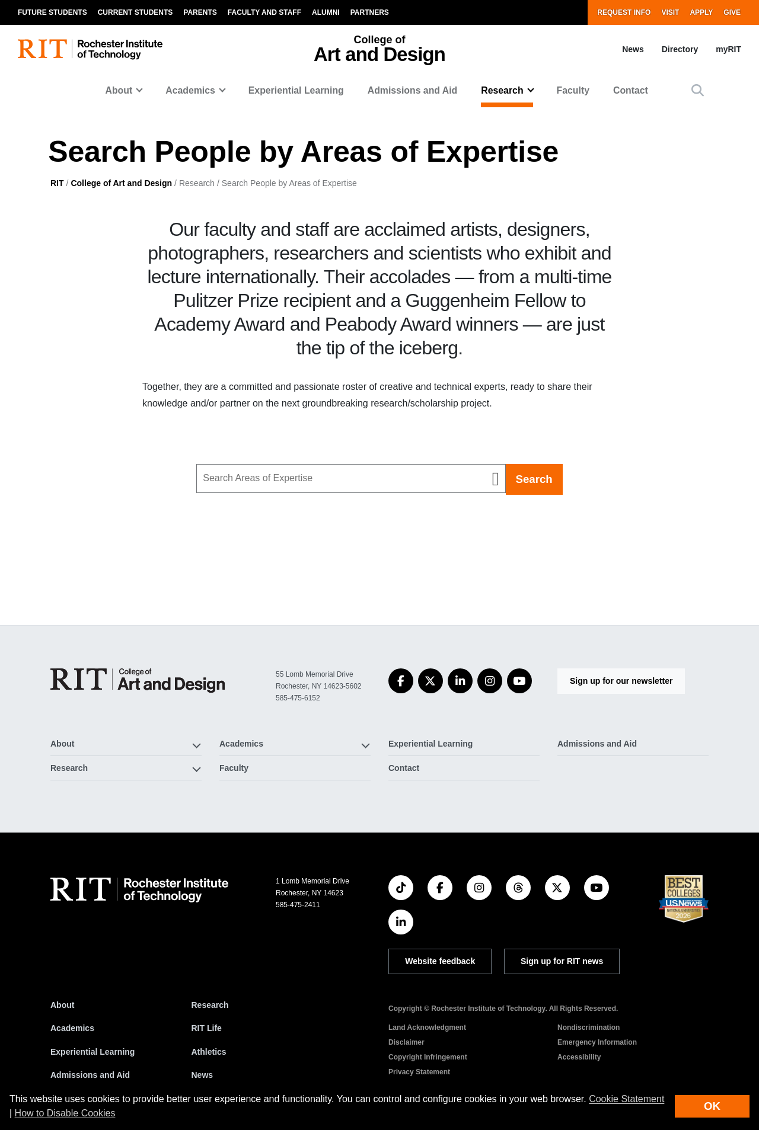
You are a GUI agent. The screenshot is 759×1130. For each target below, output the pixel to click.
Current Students (135, 12)
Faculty (573, 90)
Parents (199, 12)
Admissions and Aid (413, 90)
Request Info (623, 12)
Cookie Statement (626, 1099)
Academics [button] (190, 90)
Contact (630, 90)
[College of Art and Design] (137, 680)
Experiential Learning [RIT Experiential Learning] (92, 1052)
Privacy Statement (419, 1072)
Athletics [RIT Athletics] (209, 1052)
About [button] (119, 90)
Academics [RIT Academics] (72, 1028)
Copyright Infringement (427, 1057)
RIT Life (207, 1028)
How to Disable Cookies (65, 1113)
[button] (698, 90)
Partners (369, 12)
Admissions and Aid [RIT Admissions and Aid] (90, 1075)
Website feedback (440, 961)
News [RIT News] (202, 1075)
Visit (670, 12)
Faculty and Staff (264, 12)
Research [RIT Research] (210, 1005)
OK (712, 1106)
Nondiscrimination (588, 1027)
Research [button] (502, 90)
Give (732, 12)
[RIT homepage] (90, 49)
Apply (701, 12)
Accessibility (579, 1057)
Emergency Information (597, 1042)
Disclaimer (406, 1042)
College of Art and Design (121, 183)
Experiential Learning (296, 90)
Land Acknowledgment (427, 1027)
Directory (680, 49)
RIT (57, 183)
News (633, 49)
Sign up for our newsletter (621, 681)
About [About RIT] (62, 1005)
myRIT (728, 49)
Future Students (52, 12)
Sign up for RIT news (562, 961)
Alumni (326, 12)
